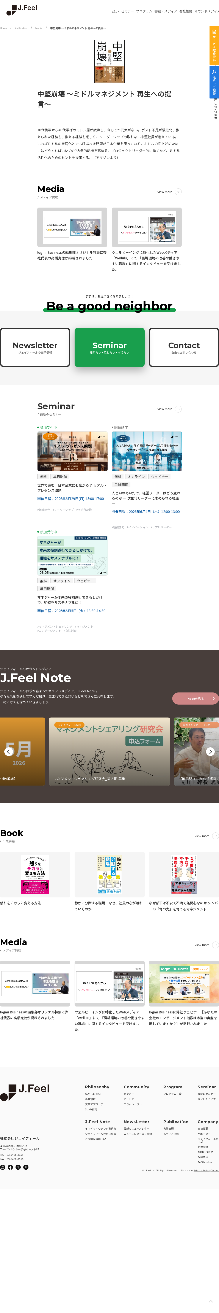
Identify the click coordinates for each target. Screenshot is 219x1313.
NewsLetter (137, 1120)
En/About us (205, 1160)
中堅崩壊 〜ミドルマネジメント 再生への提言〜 (78, 28)
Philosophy (97, 1086)
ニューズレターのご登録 (138, 1132)
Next (210, 751)
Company (208, 1120)
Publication (21, 28)
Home (3, 28)
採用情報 (203, 1155)
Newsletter (35, 347)
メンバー (129, 1092)
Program (173, 1086)
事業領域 (90, 1097)
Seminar (109, 347)
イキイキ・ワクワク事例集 (100, 1127)
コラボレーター (133, 1102)
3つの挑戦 (91, 1108)
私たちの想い (93, 1092)
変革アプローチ (94, 1102)
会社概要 (185, 11)
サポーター (204, 1132)
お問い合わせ (205, 1150)
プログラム (144, 11)
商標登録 (203, 1145)
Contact (184, 347)
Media (38, 28)
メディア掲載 (171, 1132)
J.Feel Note (97, 1120)
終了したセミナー (208, 1097)
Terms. (215, 1168)
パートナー (130, 1097)
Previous (8, 751)
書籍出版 (168, 1127)
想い (115, 11)
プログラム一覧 (172, 1092)
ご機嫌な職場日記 (95, 1137)
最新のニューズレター (136, 1127)
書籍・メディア (166, 11)
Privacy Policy (202, 1168)
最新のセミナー (207, 1092)
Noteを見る (196, 698)
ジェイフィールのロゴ (208, 1138)
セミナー (127, 11)
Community (136, 1086)
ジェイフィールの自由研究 (100, 1132)
